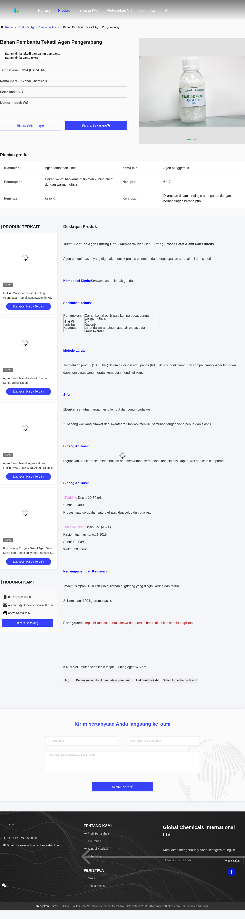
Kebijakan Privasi (47, 906)
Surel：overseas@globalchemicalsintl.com (32, 845)
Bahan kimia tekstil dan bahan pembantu (104, 680)
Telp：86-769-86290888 (20, 837)
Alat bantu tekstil (147, 680)
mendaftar (232, 860)
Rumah (44, 10)
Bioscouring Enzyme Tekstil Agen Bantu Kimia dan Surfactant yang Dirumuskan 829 (28, 553)
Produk (64, 10)
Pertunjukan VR (119, 10)
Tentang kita (88, 10)
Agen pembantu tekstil (45, 27)
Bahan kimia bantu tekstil (180, 680)
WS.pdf (141, 667)
